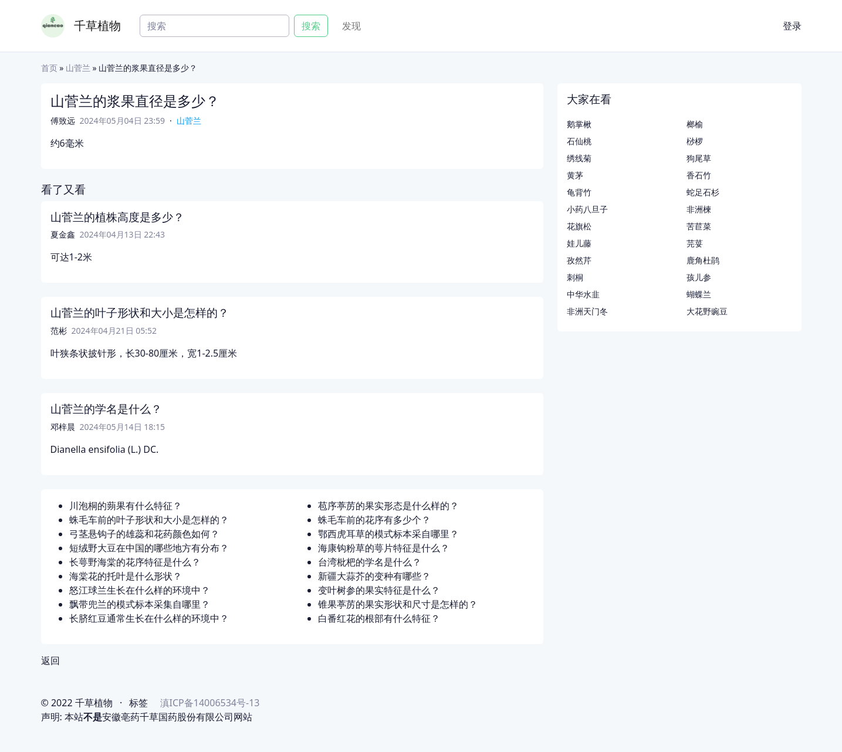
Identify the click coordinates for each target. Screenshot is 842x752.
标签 (138, 702)
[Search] (214, 26)
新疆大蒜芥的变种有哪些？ (374, 576)
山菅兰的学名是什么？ (106, 408)
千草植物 (97, 25)
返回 (50, 660)
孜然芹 (579, 260)
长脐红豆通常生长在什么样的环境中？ (149, 618)
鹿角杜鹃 (703, 260)
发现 (351, 25)
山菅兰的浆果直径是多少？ (134, 100)
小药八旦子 (587, 209)
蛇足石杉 (703, 192)
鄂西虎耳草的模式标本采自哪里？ (388, 533)
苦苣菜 (699, 226)
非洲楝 (699, 209)
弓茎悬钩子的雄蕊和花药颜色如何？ (144, 533)
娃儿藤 (579, 243)
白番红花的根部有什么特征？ (379, 618)
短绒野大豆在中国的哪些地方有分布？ (149, 547)
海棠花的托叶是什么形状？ (125, 576)
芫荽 (695, 243)
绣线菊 (579, 158)
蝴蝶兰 (699, 294)
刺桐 (575, 277)
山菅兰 (78, 67)
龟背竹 (579, 192)
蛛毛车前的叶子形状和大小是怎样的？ (149, 519)
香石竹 (699, 175)
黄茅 (575, 175)
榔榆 (695, 124)
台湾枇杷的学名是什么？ (369, 561)
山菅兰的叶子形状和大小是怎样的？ (139, 312)
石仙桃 (579, 141)
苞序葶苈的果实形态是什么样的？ (388, 505)
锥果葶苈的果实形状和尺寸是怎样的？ (398, 604)
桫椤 (695, 141)
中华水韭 (583, 294)
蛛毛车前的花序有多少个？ (374, 519)
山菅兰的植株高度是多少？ (117, 217)
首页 (49, 67)
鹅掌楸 (579, 124)
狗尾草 (699, 158)
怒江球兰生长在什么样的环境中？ (139, 590)
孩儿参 (699, 277)
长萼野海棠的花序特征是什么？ (135, 561)
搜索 (311, 25)
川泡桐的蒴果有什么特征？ (125, 505)
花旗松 (579, 226)
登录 (792, 25)
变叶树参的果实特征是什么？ (379, 590)
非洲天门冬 (587, 311)
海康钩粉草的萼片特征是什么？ (383, 547)
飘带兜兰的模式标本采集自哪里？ (139, 604)
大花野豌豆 (707, 311)
